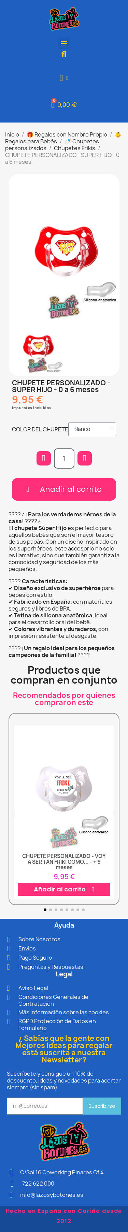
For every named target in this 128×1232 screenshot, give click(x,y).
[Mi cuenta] (64, 78)
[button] (64, 54)
